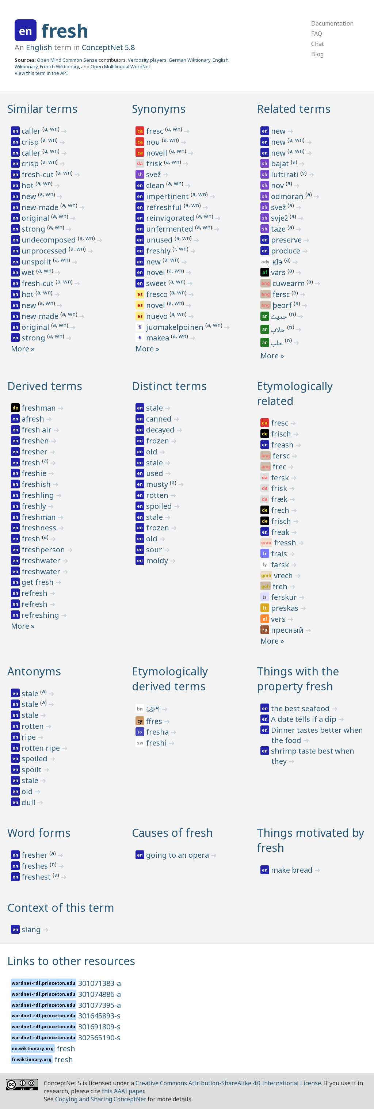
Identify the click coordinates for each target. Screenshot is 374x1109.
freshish (37, 484)
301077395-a (99, 1005)
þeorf (283, 305)
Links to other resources (71, 960)
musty (158, 484)
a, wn (51, 128)
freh (280, 586)
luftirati (285, 174)
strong (34, 229)
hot (28, 185)
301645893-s (99, 1016)
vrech (284, 575)
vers (279, 619)
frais (280, 554)
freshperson (44, 549)
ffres (155, 721)
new (30, 196)
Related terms (294, 108)
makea (158, 338)
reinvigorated (171, 218)
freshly (159, 251)
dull (29, 802)
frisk (155, 163)
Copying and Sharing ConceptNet (100, 1099)
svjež (280, 218)
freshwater (42, 560)
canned (159, 419)
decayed (161, 430)
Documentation (332, 23)
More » (23, 349)
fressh (286, 543)
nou (154, 142)
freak (281, 532)
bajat (281, 163)
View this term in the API (41, 73)
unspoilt (37, 262)
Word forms (38, 832)
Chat (317, 44)
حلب (278, 344)
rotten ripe (42, 748)
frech (281, 510)
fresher (35, 452)
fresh (64, 30)
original (36, 218)
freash (283, 445)
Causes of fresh (172, 832)
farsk (281, 564)
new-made (41, 207)
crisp (31, 142)
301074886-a (99, 994)
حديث (280, 317)
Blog (317, 54)
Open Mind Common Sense (67, 60)
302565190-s (99, 1038)
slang (32, 929)
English (39, 47)
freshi (157, 743)
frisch (282, 434)
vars (279, 272)
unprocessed (45, 251)
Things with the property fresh (298, 679)
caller (32, 131)
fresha (158, 732)
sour (155, 549)
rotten (158, 495)
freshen (36, 441)
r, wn (180, 248)
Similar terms (42, 108)
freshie (35, 473)
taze (279, 229)
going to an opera (178, 855)
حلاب (279, 330)
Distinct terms (169, 385)
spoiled (160, 506)
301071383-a (99, 983)
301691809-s (99, 1027)
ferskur (285, 597)
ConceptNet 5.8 (108, 47)
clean (156, 185)
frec (280, 467)
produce (286, 251)
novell (157, 153)
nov (278, 185)
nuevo (157, 316)
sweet (157, 283)
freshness (40, 528)
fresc (155, 131)
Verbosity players (147, 60)
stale (155, 408)
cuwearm (289, 283)
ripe (30, 737)
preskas (285, 608)
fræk (280, 499)
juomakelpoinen (175, 327)
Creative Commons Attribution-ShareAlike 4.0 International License (228, 1083)
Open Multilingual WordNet (120, 66)
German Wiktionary (189, 60)
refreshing (41, 615)
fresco (157, 294)
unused (160, 240)
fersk (281, 478)
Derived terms (44, 385)
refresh (35, 593)
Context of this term (60, 907)
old (152, 452)
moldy (158, 560)
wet (29, 272)
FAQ (316, 34)
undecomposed (50, 240)
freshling (39, 495)
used (155, 473)
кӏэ (278, 262)
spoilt (32, 769)
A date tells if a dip (304, 719)
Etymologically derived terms (170, 679)
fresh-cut (39, 174)
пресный (288, 630)
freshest (37, 877)
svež (154, 174)
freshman (40, 408)
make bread (292, 870)
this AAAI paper (123, 1091)
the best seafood (301, 708)
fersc (281, 294)
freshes (36, 866)
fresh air (37, 430)
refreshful (165, 207)
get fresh (39, 582)
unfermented (170, 229)
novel (156, 272)
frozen (158, 441)
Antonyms (34, 671)
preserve (287, 240)
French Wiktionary (59, 66)
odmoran (288, 196)
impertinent (168, 196)
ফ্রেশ (154, 709)
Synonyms (159, 108)
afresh (34, 419)
